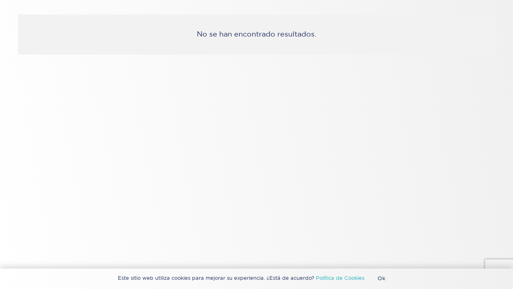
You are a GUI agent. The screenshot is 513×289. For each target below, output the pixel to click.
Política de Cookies (340, 278)
